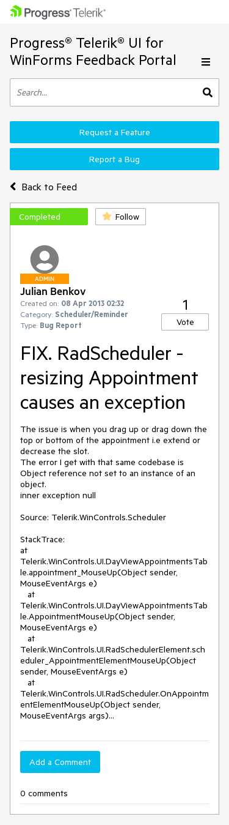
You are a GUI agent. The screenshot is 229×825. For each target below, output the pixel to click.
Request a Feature (114, 132)
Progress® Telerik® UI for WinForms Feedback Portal (93, 51)
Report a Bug (114, 159)
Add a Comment (60, 761)
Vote (185, 321)
